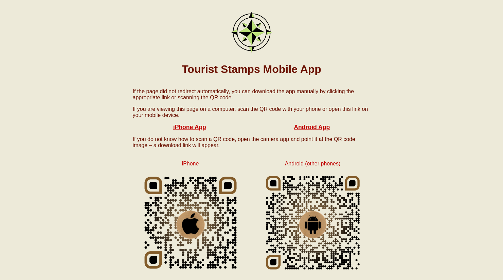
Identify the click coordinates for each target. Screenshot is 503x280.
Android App (312, 127)
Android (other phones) (313, 163)
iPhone (190, 163)
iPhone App (189, 127)
